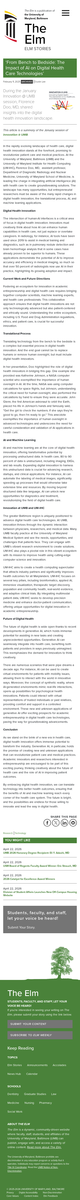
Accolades (59, 1065)
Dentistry (13, 1094)
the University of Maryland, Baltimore (36, 16)
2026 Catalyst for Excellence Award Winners (29, 879)
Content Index (31, 1196)
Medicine (13, 1103)
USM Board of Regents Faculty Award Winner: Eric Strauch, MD (40, 866)
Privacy (10, 1192)
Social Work (14, 1111)
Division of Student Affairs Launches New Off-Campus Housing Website (40, 894)
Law (53, 1094)
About (18, 1124)
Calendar (32, 1074)
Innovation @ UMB (15, 134)
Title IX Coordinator (17, 1167)
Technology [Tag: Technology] (20, 833)
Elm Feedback (51, 1196)
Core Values (13, 1196)
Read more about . (44, 1147)
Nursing (29, 1103)
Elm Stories (14, 1065)
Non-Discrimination (52, 1192)
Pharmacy (45, 1103)
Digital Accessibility (28, 1192)
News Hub (14, 1074)
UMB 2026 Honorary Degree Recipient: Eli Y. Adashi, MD (36, 853)
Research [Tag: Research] (8, 833)
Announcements (37, 1065)
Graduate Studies (35, 1094)
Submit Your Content (28, 1024)
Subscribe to (31, 1035)
